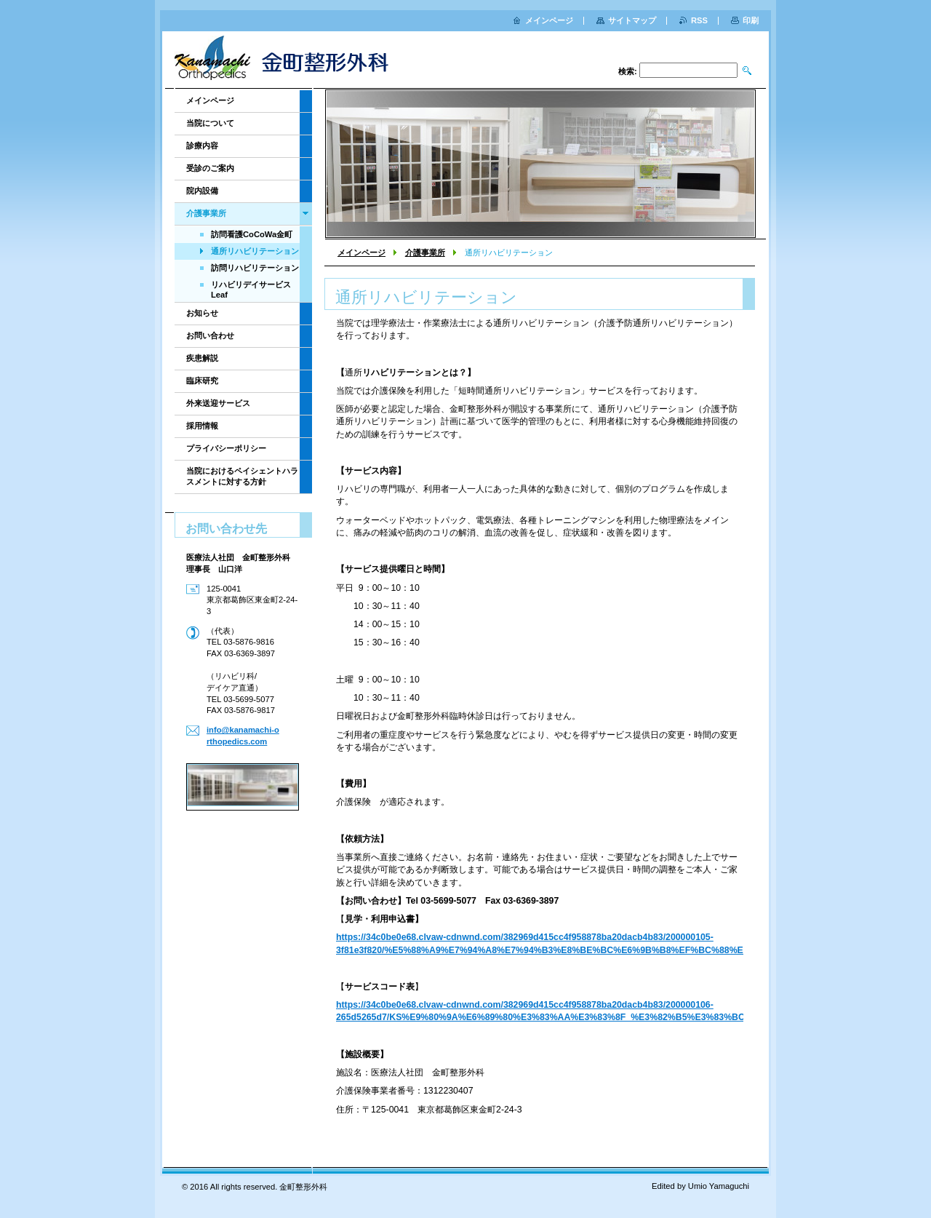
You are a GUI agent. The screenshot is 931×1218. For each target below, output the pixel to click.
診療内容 (202, 145)
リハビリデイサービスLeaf (251, 289)
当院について (210, 123)
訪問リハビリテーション (255, 267)
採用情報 (202, 425)
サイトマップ (632, 20)
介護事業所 (425, 252)
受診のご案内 (210, 168)
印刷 (751, 20)
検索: (627, 71)
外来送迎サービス (218, 403)
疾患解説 (202, 358)
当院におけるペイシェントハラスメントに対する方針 (242, 476)
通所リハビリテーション (255, 251)
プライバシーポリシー (226, 448)
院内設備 (202, 190)
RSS (699, 20)
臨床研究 (202, 380)
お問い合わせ (210, 335)
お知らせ (202, 313)
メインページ (361, 252)
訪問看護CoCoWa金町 (251, 234)
